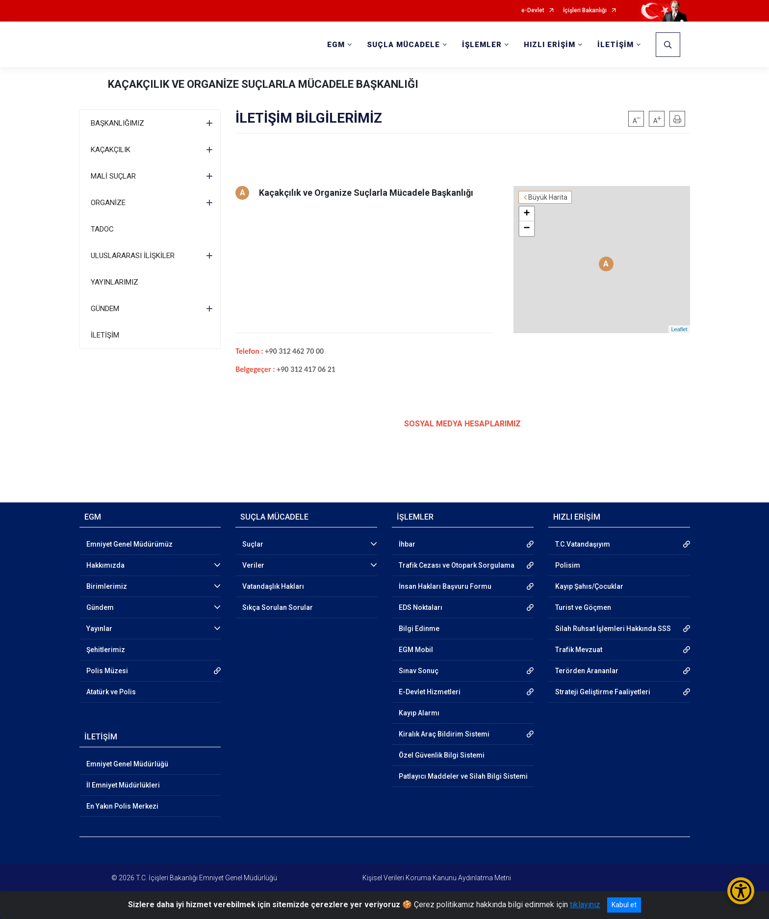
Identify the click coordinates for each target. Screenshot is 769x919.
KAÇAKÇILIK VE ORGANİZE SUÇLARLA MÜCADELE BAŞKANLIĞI (263, 84)
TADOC (102, 229)
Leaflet (679, 329)
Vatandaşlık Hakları (273, 586)
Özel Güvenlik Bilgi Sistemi (442, 755)
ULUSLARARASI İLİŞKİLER (133, 255)
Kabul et (624, 905)
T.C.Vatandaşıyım (582, 544)
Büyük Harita (547, 197)
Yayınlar (99, 628)
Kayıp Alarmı (419, 713)
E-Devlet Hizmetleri (430, 692)
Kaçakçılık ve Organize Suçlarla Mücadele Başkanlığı (366, 192)
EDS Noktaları (420, 607)
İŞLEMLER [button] (482, 44)
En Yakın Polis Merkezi (122, 806)
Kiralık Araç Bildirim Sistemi (444, 734)
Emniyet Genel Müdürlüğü (127, 764)
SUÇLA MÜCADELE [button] (403, 44)
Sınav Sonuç (418, 671)
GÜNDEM (105, 308)
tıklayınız (585, 904)
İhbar (407, 544)
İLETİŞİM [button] (615, 44)
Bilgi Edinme (419, 628)
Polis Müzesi (107, 671)
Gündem (100, 607)
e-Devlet (532, 10)
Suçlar (252, 544)
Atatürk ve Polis (111, 692)
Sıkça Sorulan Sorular (277, 607)
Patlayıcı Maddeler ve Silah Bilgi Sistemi (463, 776)
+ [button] (526, 214)
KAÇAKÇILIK (110, 149)
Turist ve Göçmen (583, 607)
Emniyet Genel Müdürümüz (129, 544)
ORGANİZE (108, 202)
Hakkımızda (105, 565)
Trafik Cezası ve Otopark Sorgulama (456, 565)
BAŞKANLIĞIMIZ (117, 123)
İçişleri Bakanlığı (585, 10)
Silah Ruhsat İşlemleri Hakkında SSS (613, 628)
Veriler (253, 565)
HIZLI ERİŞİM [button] (549, 44)
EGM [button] (336, 44)
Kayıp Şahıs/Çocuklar (589, 586)
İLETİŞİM (105, 335)
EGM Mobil (416, 650)
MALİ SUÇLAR (113, 176)
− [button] (526, 228)
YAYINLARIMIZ (114, 282)
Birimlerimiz (106, 586)
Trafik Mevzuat (578, 650)
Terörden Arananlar (586, 671)
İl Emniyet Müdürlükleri (123, 785)
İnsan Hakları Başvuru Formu (445, 586)
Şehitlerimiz (105, 650)
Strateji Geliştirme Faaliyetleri (602, 692)
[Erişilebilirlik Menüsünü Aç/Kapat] (740, 890)
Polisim (567, 565)
